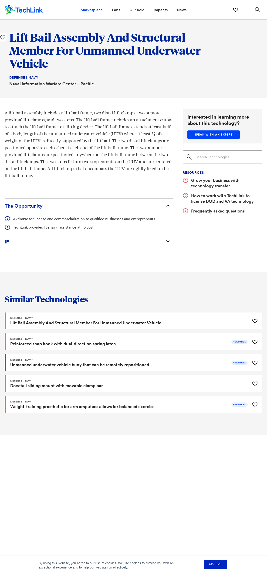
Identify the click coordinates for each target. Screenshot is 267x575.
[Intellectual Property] (89, 241)
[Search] (222, 156)
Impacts (161, 9)
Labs (116, 9)
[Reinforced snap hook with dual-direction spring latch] (127, 341)
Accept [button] (215, 564)
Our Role (136, 9)
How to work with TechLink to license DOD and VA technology (222, 198)
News (181, 9)
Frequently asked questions (218, 211)
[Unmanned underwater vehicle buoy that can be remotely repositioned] (127, 362)
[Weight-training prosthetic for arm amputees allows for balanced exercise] (127, 404)
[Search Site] (257, 9)
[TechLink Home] (24, 9)
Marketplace (92, 9)
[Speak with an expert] (213, 134)
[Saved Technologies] (235, 10)
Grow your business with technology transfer (215, 183)
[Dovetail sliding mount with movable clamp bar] (127, 383)
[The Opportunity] (89, 206)
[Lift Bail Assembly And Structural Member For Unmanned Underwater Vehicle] (127, 320)
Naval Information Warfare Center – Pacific (51, 83)
